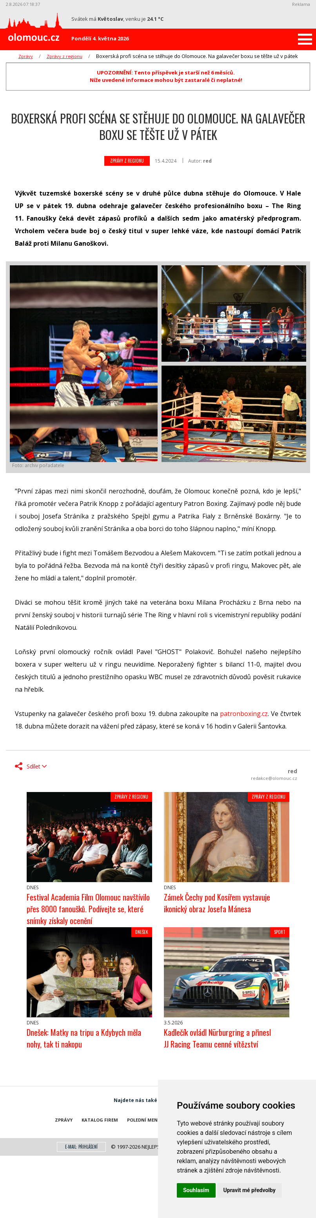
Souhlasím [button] (196, 1190)
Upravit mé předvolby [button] (249, 1190)
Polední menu (144, 1120)
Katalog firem (100, 1120)
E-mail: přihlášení (81, 1147)
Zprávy (25, 56)
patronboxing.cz (244, 713)
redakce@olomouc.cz (274, 778)
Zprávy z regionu (64, 56)
